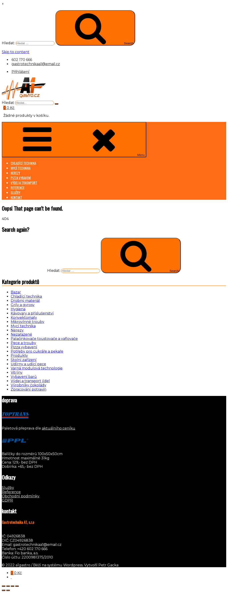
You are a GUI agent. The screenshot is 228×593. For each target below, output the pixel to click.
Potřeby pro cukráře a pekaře (37, 351)
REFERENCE (17, 187)
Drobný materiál (25, 301)
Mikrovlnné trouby (27, 322)
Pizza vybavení (24, 347)
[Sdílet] (12, 586)
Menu (74, 140)
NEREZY (15, 172)
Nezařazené (21, 334)
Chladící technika (26, 296)
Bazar (16, 292)
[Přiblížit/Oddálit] (3, 586)
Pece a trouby (23, 343)
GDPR (7, 500)
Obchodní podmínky (20, 496)
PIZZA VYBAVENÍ (21, 177)
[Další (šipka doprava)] (8, 590)
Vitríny (16, 372)
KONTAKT (16, 197)
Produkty (19, 355)
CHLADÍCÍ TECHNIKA (23, 163)
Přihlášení (20, 72)
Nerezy (17, 330)
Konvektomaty (24, 317)
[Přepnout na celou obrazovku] (8, 586)
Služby (8, 488)
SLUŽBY (15, 192)
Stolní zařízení (24, 360)
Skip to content (15, 52)
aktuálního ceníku (58, 428)
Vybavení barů (24, 377)
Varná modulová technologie (37, 368)
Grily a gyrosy (23, 305)
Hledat (8, 103)
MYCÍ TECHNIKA (21, 167)
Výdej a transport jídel (30, 381)
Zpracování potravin (28, 389)
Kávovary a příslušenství (32, 313)
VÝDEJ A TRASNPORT (24, 182)
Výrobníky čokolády (28, 385)
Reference (11, 492)
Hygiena (18, 309)
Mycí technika (23, 326)
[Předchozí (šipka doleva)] (3, 590)
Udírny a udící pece (28, 364)
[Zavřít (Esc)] (17, 586)
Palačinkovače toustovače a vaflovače (44, 339)
